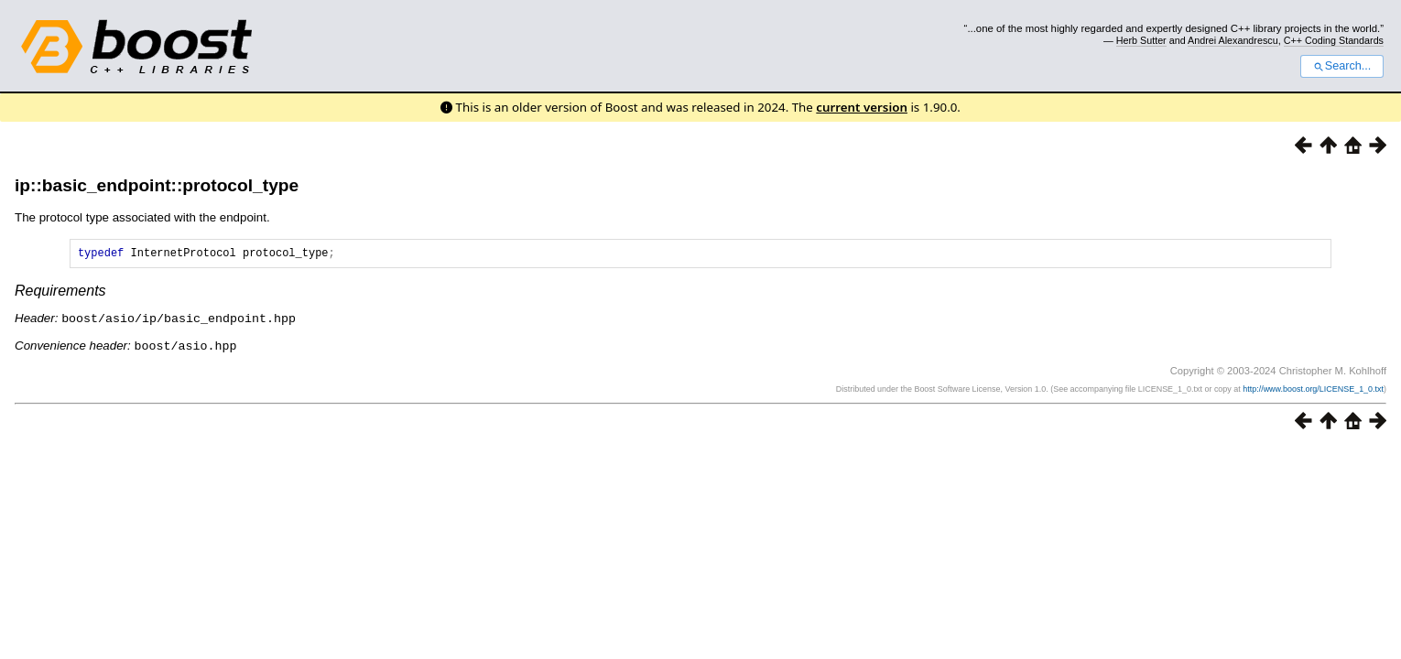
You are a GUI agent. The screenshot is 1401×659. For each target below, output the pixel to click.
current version (861, 107)
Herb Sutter (1141, 40)
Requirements (60, 293)
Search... (1342, 65)
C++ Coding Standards (1334, 40)
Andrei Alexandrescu (1233, 40)
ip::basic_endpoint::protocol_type (157, 185)
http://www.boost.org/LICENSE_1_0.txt (1313, 389)
